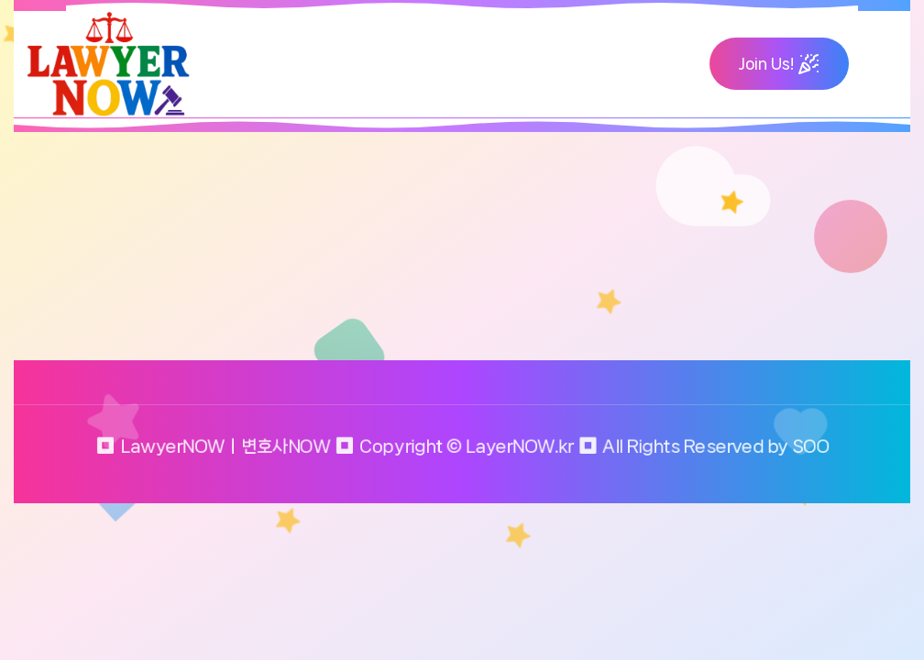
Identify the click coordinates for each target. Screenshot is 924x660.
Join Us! (779, 63)
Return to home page (133, 303)
